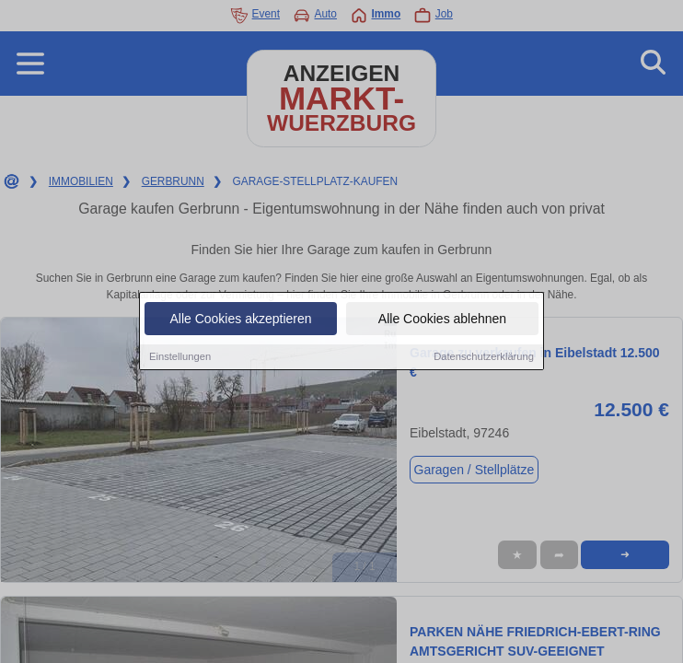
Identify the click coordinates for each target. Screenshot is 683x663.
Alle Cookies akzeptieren (240, 319)
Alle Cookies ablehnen (442, 319)
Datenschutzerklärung (484, 357)
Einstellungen (180, 357)
